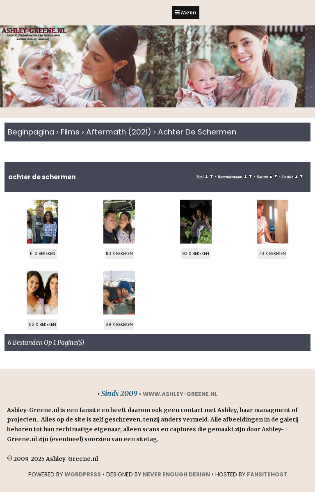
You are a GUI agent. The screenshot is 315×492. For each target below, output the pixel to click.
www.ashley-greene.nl (180, 394)
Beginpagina (31, 131)
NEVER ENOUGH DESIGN (176, 474)
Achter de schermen (197, 131)
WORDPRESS (82, 474)
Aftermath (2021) (118, 131)
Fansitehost (267, 474)
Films (70, 131)
